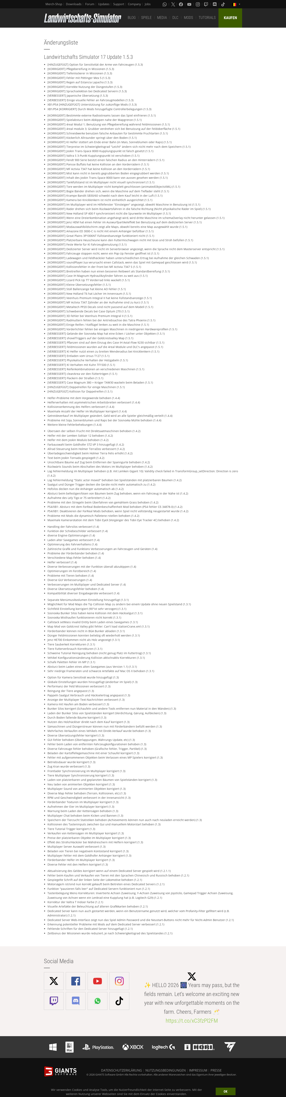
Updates (103, 4)
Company (134, 4)
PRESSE (216, 1070)
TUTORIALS (207, 17)
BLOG (132, 17)
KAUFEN (230, 17)
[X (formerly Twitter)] (173, 4)
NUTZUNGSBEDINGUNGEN (165, 1070)
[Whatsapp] (165, 4)
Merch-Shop (53, 4)
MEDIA (162, 17)
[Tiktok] (223, 4)
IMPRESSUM (198, 1070)
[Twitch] (206, 4)
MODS (188, 17)
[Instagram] (198, 4)
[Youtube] (189, 4)
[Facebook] (181, 4)
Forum (89, 4)
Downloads (73, 4)
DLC (175, 17)
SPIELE (146, 17)
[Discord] (215, 4)
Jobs (148, 4)
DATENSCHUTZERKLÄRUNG (121, 1070)
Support (118, 4)
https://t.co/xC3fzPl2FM (192, 1020)
